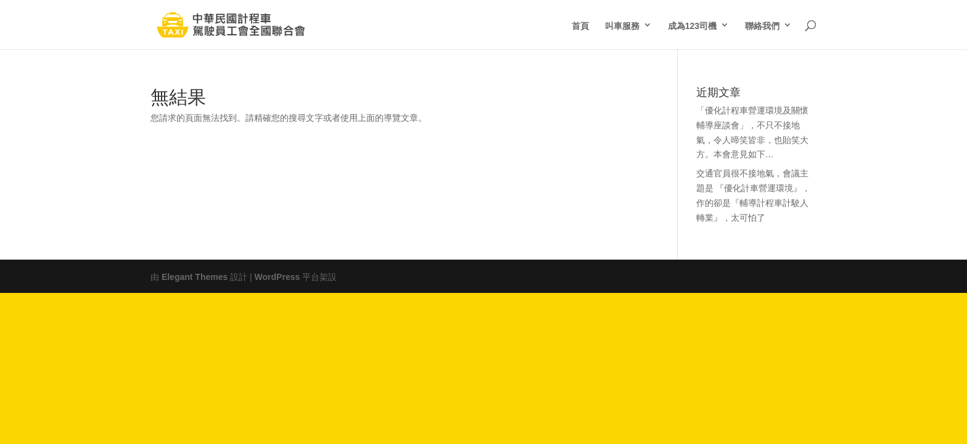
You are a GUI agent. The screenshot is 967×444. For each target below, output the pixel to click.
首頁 (580, 24)
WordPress (277, 275)
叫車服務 (622, 24)
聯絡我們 (762, 24)
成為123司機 (692, 24)
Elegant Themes (195, 275)
